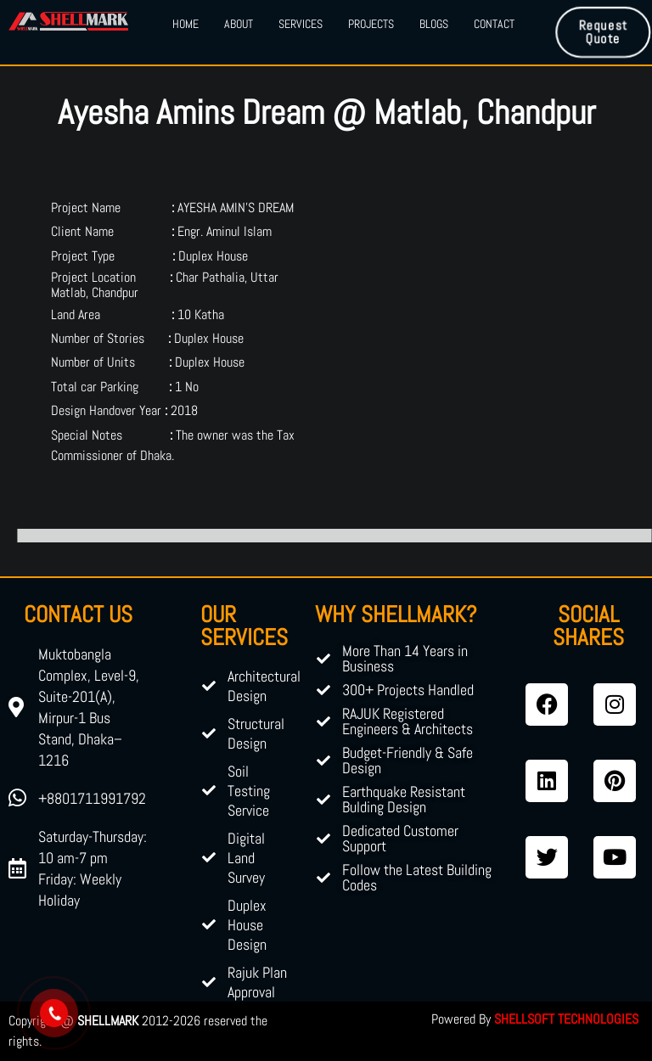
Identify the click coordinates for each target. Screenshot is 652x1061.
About (238, 23)
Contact (494, 23)
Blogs (433, 23)
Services (300, 23)
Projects (371, 23)
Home (185, 23)
